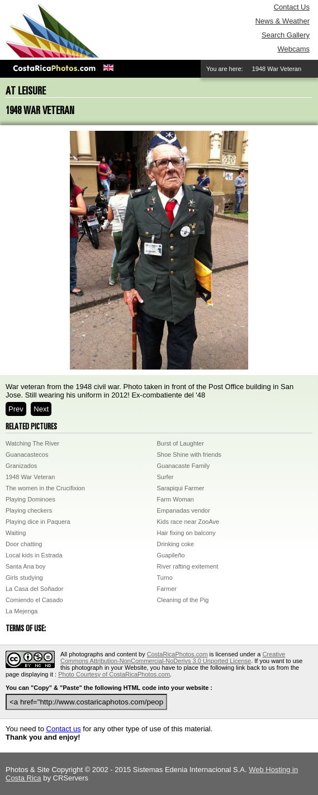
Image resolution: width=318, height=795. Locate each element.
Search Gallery (286, 35)
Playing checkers (29, 510)
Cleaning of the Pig (183, 600)
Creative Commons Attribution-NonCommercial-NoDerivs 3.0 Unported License (172, 657)
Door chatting (24, 544)
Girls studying (24, 577)
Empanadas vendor (183, 510)
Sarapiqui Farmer (181, 488)
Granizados (21, 465)
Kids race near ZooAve (188, 521)
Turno (165, 577)
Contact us (63, 729)
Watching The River (32, 443)
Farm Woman (175, 499)
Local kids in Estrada (34, 555)
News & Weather (282, 21)
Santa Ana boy (26, 566)
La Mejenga (22, 611)
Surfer (165, 477)
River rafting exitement (188, 566)
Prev (15, 409)
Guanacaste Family (183, 465)
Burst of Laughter (180, 443)
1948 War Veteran (30, 477)
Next (41, 409)
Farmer (167, 588)
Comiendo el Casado (34, 600)
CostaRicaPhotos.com (177, 654)
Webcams (293, 49)
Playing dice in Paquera (38, 521)
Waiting (16, 532)
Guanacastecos (27, 454)
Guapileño (171, 555)
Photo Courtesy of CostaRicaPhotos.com (114, 674)
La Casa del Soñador (34, 588)
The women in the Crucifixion (45, 488)
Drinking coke (175, 544)
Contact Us (292, 7)
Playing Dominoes (30, 499)
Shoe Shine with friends (189, 454)
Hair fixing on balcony (186, 532)
